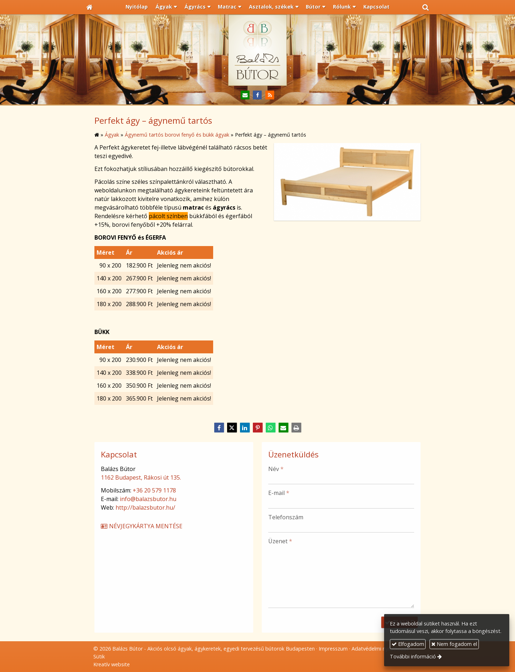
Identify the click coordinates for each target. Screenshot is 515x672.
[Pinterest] (257, 427)
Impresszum (333, 648)
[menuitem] (137, 7)
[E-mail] (245, 95)
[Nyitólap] (89, 7)
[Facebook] (257, 95)
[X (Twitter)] (231, 427)
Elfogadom (408, 644)
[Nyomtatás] (296, 427)
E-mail (278, 493)
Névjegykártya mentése (141, 526)
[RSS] (270, 95)
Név (276, 469)
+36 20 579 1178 (154, 490)
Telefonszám (285, 517)
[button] (425, 7)
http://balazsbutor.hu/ (145, 507)
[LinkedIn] (244, 427)
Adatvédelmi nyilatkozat (380, 648)
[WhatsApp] (270, 427)
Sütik (99, 656)
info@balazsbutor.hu (148, 499)
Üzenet (280, 541)
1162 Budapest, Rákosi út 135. (141, 477)
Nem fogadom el (454, 644)
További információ (413, 656)
